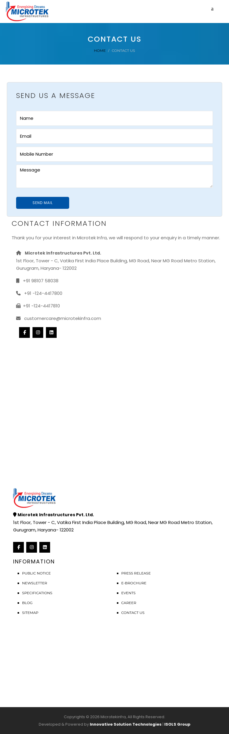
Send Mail (43, 202)
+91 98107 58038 (37, 281)
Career (128, 602)
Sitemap (30, 612)
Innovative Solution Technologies (126, 724)
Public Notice (36, 573)
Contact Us (133, 612)
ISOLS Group (177, 724)
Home (100, 50)
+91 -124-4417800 (39, 293)
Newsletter (34, 583)
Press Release (136, 573)
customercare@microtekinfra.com (58, 318)
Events (128, 593)
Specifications (37, 593)
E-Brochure (134, 583)
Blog (27, 602)
